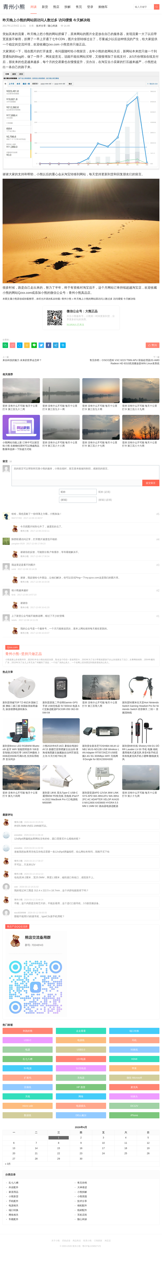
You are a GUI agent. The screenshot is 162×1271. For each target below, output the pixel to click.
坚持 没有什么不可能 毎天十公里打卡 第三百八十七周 (101, 431)
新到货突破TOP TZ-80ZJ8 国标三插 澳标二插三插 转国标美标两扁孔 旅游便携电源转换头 (21, 693)
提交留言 (150, 483)
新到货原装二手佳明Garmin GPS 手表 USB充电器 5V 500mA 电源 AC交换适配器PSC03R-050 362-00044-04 (61, 694)
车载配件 (13, 1219)
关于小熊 (55, 1240)
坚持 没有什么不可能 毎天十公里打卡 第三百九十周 (101, 394)
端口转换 (134, 1031)
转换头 (134, 1096)
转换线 (134, 1049)
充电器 (81, 1077)
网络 (81, 1096)
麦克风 (134, 1087)
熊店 (56, 7)
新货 (45, 7)
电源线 (81, 1040)
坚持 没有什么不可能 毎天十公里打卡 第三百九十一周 (61, 394)
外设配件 (13, 1187)
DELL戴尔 (81, 1115)
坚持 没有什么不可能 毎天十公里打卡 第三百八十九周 (141, 394)
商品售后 (77, 1240)
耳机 (134, 1040)
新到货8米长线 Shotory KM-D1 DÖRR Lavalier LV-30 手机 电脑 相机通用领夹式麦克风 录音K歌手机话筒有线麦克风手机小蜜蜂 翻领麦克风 (141, 739)
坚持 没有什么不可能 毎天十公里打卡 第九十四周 (21, 781)
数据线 (27, 1115)
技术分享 (41, 25)
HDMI (134, 1059)
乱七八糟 (27, 1059)
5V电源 (28, 1068)
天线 (27, 1096)
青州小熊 (66, 298)
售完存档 (82, 1182)
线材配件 (82, 1210)
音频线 (27, 1087)
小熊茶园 (82, 1196)
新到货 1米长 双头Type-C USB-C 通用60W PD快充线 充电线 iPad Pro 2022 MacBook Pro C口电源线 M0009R (61, 784)
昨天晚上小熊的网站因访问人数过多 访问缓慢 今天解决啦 (104, 298)
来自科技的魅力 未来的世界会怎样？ (22, 360)
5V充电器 (81, 1068)
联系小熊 (87, 1240)
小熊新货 (13, 1196)
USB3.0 (81, 1049)
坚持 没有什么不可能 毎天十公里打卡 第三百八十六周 (141, 431)
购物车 (103, 7)
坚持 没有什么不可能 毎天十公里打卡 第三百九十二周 (21, 394)
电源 (27, 1049)
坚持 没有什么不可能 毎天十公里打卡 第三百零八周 (101, 691)
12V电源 (81, 1059)
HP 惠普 (81, 1087)
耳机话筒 (82, 1214)
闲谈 (34, 7)
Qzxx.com (25, 292)
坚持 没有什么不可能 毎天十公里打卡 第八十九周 (141, 781)
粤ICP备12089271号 (91, 1246)
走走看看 (81, 1031)
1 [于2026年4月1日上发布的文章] (58, 1137)
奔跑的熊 (27, 1031)
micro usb (27, 1105)
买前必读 (66, 1240)
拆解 (67, 7)
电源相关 (13, 1205)
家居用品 (13, 1192)
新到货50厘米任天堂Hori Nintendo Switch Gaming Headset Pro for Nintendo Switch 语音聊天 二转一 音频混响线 (141, 694)
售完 (79, 7)
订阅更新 (98, 1240)
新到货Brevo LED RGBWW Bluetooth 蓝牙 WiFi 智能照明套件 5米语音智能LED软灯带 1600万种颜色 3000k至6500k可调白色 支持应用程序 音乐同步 (21, 739)
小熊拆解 (82, 1192)
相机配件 (82, 1205)
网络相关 (13, 1214)
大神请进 (82, 1187)
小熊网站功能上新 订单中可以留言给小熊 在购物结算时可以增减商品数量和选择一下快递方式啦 (21, 433)
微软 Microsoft (134, 1077)
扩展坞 (27, 1077)
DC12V (134, 1105)
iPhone (134, 1115)
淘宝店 (108, 1240)
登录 (90, 7)
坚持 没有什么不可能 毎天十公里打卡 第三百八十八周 (61, 431)
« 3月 (8, 1163)
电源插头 (81, 1105)
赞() (152, 345)
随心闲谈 (52, 25)
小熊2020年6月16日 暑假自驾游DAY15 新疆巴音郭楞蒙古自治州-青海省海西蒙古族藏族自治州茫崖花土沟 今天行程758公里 (61, 737)
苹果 (134, 1068)
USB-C (27, 1040)
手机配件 (13, 1201)
